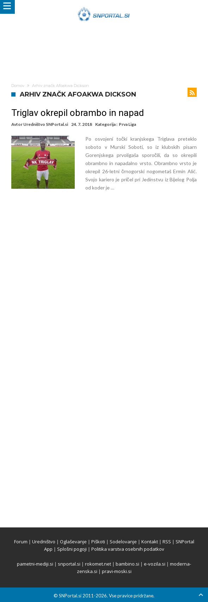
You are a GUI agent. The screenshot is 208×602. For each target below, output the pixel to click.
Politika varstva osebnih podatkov (127, 549)
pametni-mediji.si (35, 564)
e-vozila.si (154, 564)
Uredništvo (43, 541)
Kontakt (149, 541)
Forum (20, 541)
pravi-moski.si (116, 571)
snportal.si (69, 564)
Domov (17, 85)
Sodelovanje (123, 541)
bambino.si (127, 564)
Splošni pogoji (72, 549)
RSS (167, 541)
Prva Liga (127, 124)
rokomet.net (98, 564)
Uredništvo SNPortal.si (45, 124)
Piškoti (98, 541)
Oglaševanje (73, 541)
